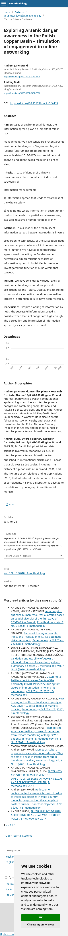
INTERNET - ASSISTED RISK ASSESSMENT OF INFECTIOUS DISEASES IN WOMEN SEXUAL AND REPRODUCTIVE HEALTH (36, 777)
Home (7, 12)
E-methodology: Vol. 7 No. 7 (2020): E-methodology (37, 624)
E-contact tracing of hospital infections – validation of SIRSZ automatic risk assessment (36, 636)
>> (13, 824)
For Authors (11, 889)
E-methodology (18, 3)
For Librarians (12, 894)
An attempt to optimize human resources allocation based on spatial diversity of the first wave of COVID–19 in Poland (37, 617)
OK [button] (41, 917)
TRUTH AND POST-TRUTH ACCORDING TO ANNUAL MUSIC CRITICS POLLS (36, 815)
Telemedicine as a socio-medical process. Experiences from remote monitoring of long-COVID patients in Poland (36, 733)
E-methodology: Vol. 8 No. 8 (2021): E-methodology (36, 740)
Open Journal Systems (18, 835)
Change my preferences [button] (40, 924)
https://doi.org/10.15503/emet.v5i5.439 (34, 103)
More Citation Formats (18, 555)
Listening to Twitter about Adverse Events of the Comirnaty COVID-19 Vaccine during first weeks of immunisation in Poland (36, 682)
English (10, 862)
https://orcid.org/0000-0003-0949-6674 (22, 76)
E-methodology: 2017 (30, 784)
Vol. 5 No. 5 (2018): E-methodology (22, 15)
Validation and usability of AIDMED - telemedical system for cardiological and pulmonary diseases (35, 662)
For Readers (11, 883)
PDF (11, 504)
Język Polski (12, 856)
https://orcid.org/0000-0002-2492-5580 (22, 93)
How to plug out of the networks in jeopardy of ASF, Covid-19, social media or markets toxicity (37, 704)
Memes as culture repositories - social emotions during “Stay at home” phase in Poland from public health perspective (37, 755)
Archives (19, 12)
